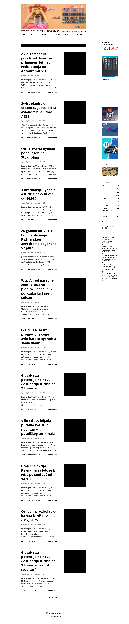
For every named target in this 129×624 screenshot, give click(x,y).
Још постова (52, 597)
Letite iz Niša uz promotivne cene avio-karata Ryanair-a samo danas (38, 336)
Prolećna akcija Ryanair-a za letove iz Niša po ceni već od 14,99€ (38, 472)
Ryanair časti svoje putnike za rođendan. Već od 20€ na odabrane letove (71, 31)
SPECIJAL (78, 35)
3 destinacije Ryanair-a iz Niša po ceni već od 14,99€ (38, 194)
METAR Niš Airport (107, 79)
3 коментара (30, 364)
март (105, 202)
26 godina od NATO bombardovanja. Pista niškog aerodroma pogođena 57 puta (39, 239)
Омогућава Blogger (53, 613)
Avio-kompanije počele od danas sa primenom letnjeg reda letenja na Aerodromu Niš (36, 62)
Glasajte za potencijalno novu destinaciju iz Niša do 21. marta (38, 381)
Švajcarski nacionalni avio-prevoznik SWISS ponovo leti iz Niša (109, 275)
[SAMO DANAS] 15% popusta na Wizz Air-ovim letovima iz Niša (109, 266)
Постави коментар (33, 92)
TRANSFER (55, 35)
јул (104, 189)
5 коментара (30, 541)
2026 (103, 186)
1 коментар (30, 319)
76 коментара (31, 409)
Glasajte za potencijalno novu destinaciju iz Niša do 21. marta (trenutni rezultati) (38, 561)
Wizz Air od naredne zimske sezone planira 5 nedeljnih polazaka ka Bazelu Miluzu (37, 289)
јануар (105, 208)
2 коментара (30, 219)
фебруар (106, 205)
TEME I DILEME (26, 35)
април (105, 198)
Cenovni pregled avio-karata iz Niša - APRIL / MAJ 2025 (38, 515)
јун (104, 192)
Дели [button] (23, 92)
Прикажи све (80, 45)
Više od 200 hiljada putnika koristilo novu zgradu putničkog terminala (38, 427)
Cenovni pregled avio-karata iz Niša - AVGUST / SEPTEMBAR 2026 (110, 248)
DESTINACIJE (41, 35)
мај (104, 195)
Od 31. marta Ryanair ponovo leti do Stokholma (38, 153)
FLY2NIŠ (67, 35)
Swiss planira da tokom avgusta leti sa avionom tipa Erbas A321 (38, 110)
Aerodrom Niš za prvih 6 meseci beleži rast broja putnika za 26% (110, 257)
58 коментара (31, 591)
